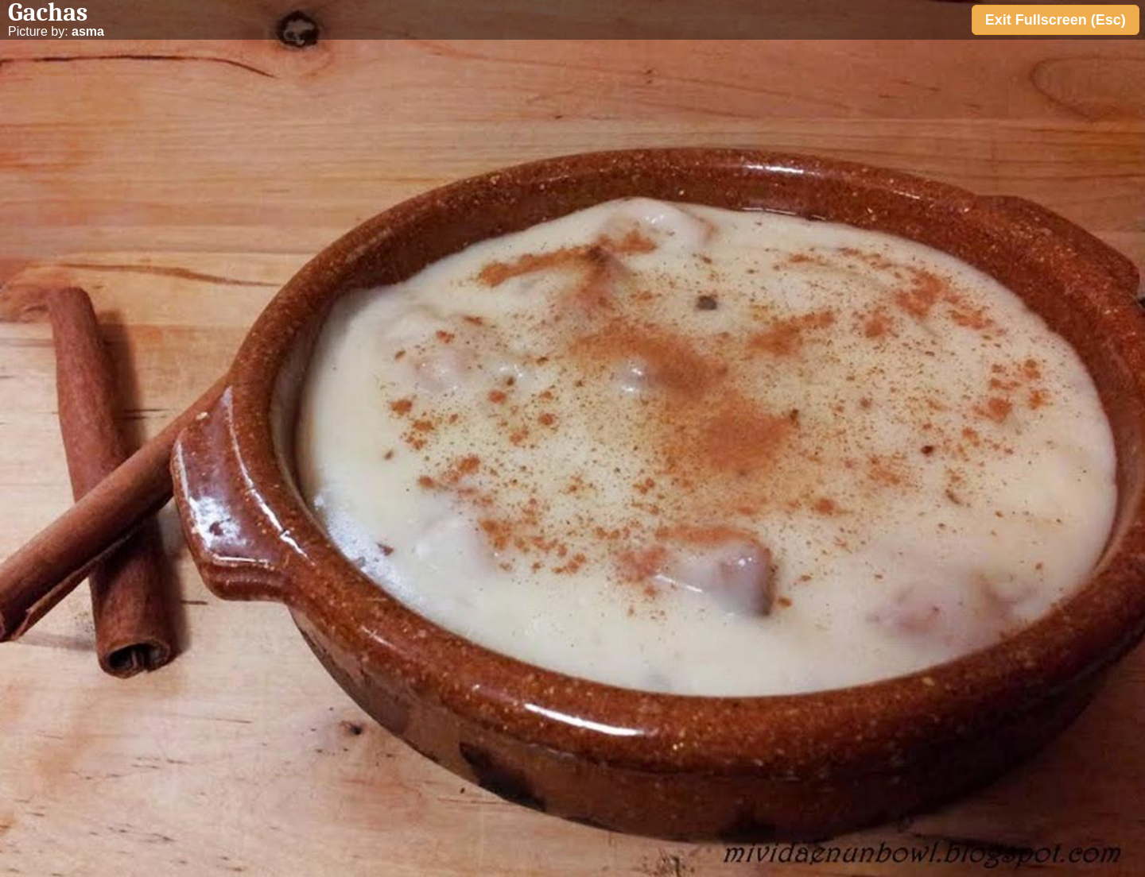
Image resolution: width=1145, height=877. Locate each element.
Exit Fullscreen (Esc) (1055, 20)
